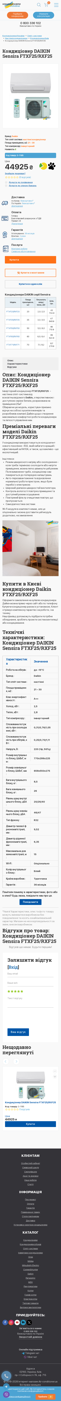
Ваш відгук (18, 1032)
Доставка (30, 1220)
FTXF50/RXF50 (13, 328)
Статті (30, 1184)
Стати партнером (30, 1216)
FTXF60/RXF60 (13, 336)
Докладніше (17, 206)
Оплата (30, 1204)
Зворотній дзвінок (30, 1336)
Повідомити (30, 902)
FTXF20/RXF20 (13, 312)
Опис (10, 360)
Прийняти (45, 1397)
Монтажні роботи (19, 249)
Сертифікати (30, 1172)
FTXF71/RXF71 (13, 345)
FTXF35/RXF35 (13, 320)
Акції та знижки (30, 1176)
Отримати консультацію (43, 15)
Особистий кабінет (30, 1163)
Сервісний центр (30, 1167)
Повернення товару (30, 1212)
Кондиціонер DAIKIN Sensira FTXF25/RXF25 (30, 1102)
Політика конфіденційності (18, 1397)
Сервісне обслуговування (23, 251)
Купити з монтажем (30, 273)
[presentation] (32, 1019)
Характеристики (17, 363)
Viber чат (30, 1357)
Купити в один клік (30, 284)
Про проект (30, 1199)
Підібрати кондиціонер (17, 15)
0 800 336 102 (30, 23)
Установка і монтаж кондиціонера (30, 1225)
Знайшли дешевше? (15, 173)
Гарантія (30, 1208)
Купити (14, 259)
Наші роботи (30, 1180)
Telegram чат (30, 1353)
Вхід (13, 967)
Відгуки (12, 367)
